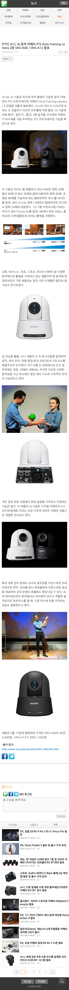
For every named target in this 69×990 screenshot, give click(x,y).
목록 (56, 825)
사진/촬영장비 (42, 17)
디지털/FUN (25, 23)
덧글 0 (7, 787)
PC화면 (41, 981)
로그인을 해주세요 (34, 805)
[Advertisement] (34, 32)
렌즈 (42, 10)
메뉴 (64, 3)
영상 (60, 17)
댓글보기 (7, 59)
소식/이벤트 (25, 17)
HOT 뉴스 (59, 23)
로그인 (27, 981)
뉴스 (34, 3)
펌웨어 (43, 23)
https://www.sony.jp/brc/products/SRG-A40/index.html (30, 749)
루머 (60, 10)
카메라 (25, 10)
